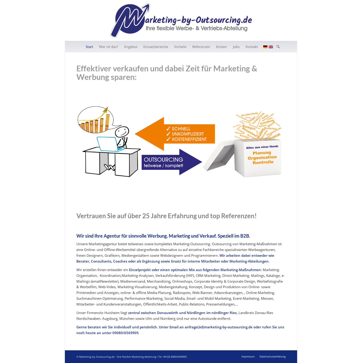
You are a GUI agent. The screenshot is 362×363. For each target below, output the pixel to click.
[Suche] (277, 46)
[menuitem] (89, 46)
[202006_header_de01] (181, 20)
